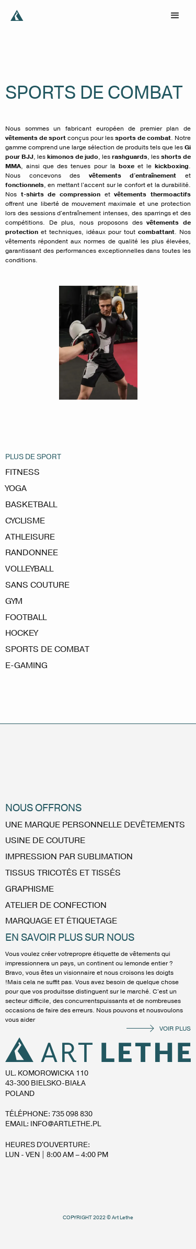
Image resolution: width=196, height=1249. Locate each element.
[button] (175, 15)
